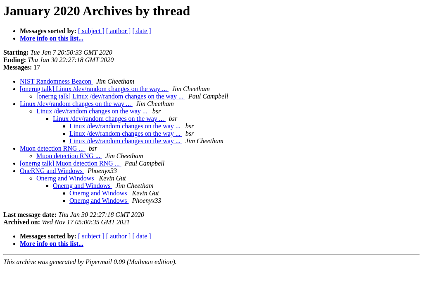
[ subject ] (91, 30)
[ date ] (141, 30)
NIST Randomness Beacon (56, 81)
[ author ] (118, 30)
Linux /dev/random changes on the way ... (76, 103)
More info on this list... (51, 38)
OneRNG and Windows (52, 170)
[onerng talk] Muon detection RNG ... (70, 163)
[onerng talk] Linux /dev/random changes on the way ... (94, 88)
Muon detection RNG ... (53, 148)
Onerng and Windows (65, 178)
